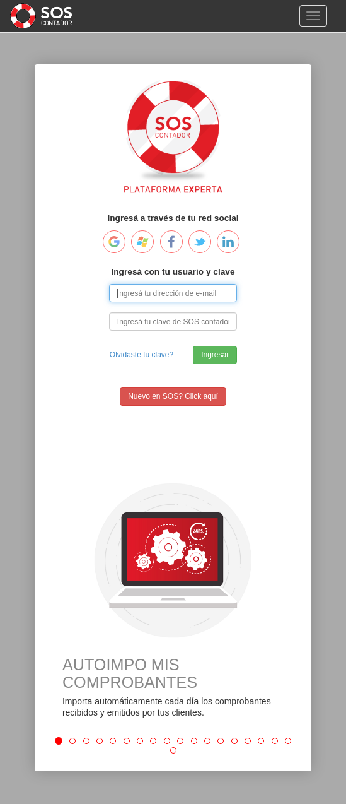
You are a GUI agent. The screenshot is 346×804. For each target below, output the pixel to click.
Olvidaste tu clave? (141, 354)
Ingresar (215, 354)
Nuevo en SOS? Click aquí (173, 396)
